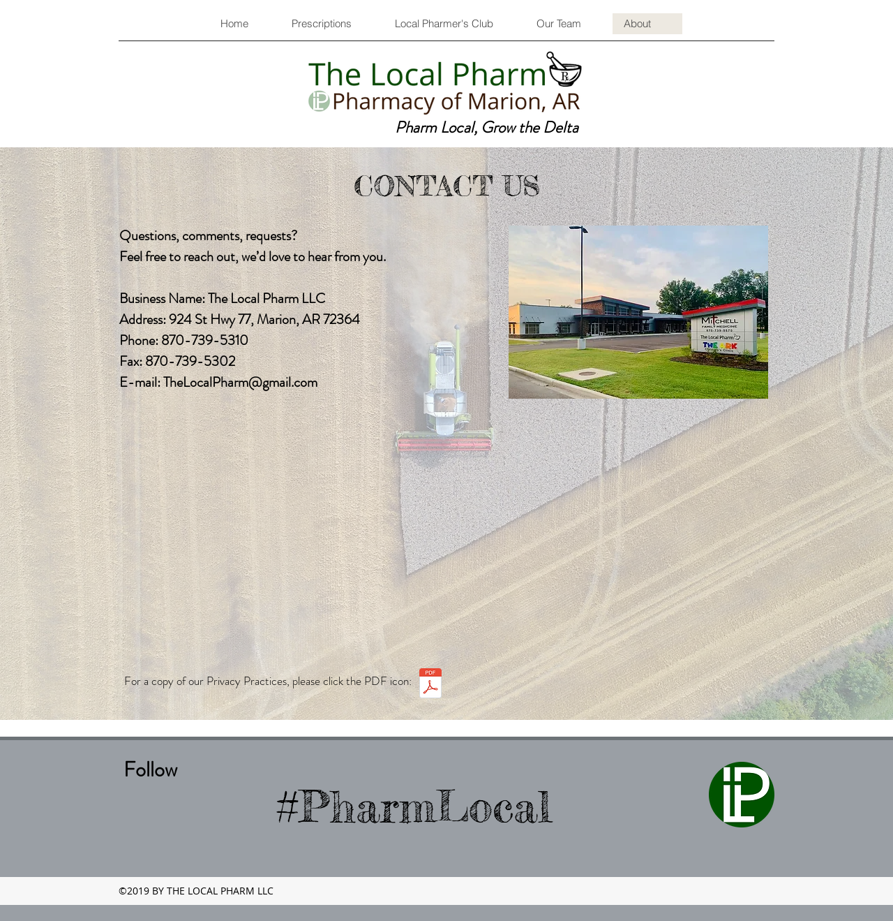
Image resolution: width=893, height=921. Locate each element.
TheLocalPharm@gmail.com (240, 382)
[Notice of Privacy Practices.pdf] (430, 685)
